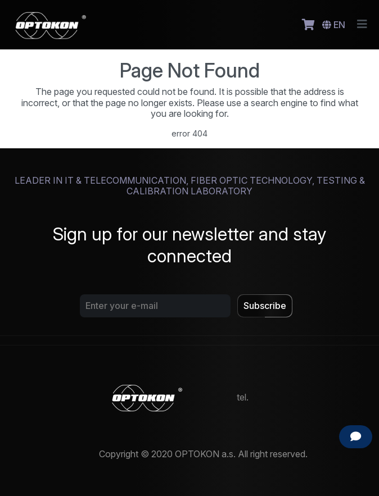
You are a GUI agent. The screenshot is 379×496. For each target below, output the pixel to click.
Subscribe (264, 305)
